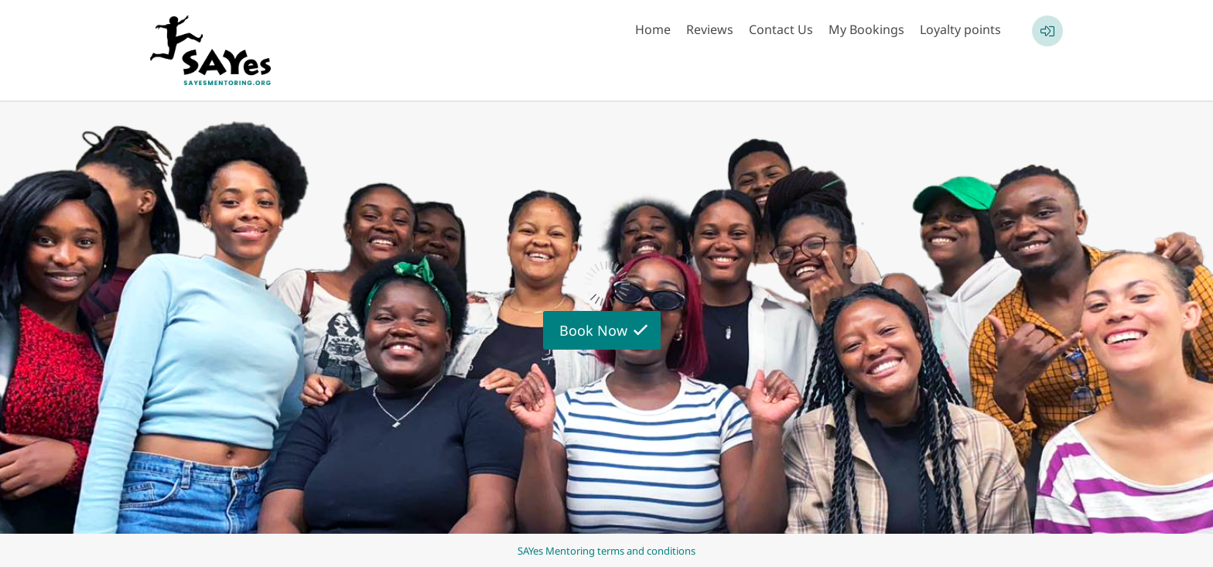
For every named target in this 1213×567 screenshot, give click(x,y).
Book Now (593, 330)
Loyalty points (960, 29)
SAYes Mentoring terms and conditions (606, 551)
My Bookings (866, 29)
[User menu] (1047, 30)
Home (653, 29)
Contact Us (781, 29)
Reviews (709, 29)
